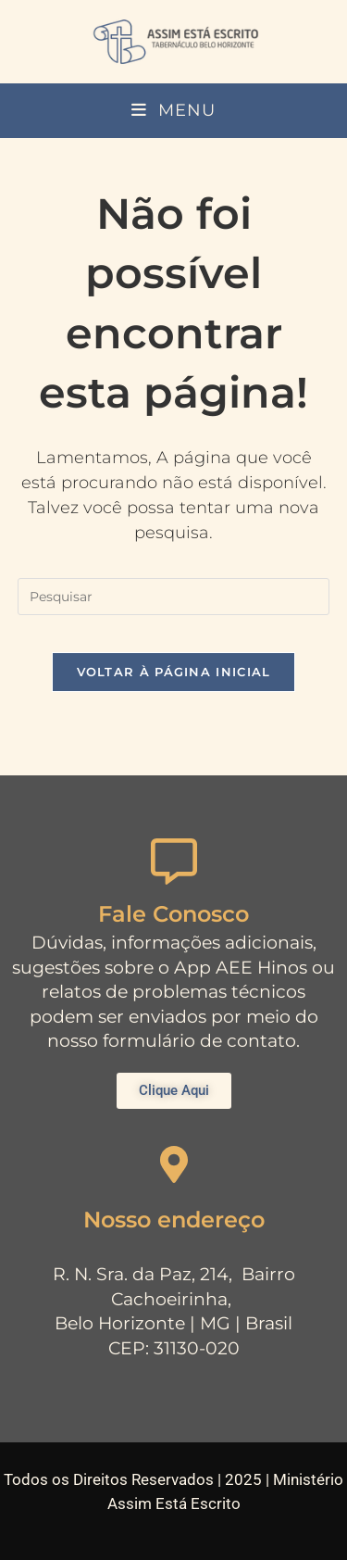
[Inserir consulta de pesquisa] (174, 596)
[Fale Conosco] (174, 861)
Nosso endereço (174, 1219)
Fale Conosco (173, 913)
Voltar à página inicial (174, 671)
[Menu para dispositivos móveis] (173, 110)
